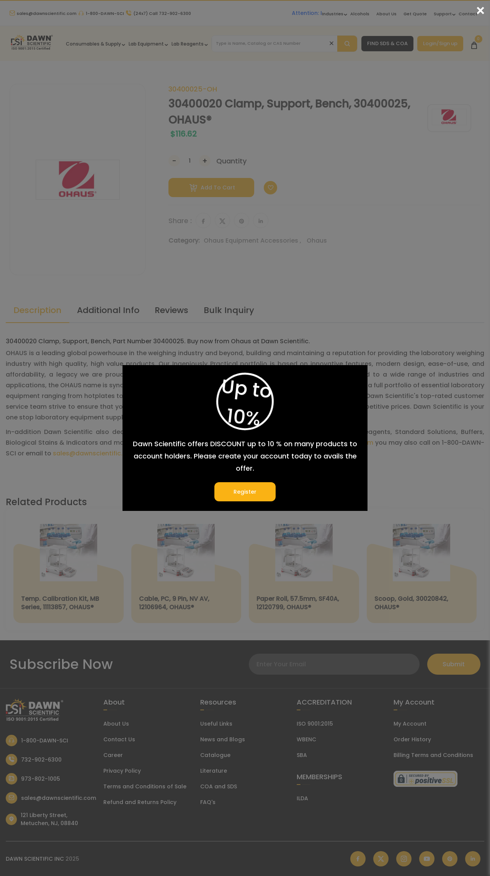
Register (245, 492)
